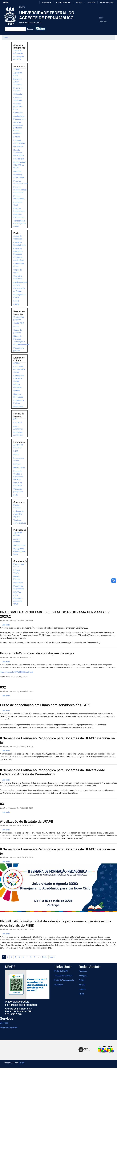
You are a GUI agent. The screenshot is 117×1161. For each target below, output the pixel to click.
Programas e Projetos (18, 401)
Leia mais (6, 625)
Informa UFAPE (16, 571)
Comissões (18, 113)
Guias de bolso (19, 545)
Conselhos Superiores (17, 99)
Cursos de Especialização (19, 243)
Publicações (18, 407)
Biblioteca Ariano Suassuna (17, 82)
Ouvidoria (17, 171)
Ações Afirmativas (18, 427)
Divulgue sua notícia (18, 565)
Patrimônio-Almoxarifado (18, 176)
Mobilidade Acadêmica (18, 433)
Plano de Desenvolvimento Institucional (20, 190)
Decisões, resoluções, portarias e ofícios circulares (18, 127)
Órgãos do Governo (107, 2)
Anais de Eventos (16, 540)
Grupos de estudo (17, 271)
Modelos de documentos (18, 587)
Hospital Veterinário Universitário (18, 153)
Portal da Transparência (64, 980)
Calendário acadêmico (17, 277)
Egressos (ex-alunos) (18, 459)
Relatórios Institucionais (18, 216)
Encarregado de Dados (18, 58)
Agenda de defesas (17, 534)
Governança (18, 146)
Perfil (15, 495)
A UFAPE (16, 69)
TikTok (81, 994)
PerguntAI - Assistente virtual (17, 601)
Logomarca (18, 582)
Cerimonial (17, 94)
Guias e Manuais (16, 577)
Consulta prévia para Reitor (17, 106)
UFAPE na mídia (17, 593)
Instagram (83, 976)
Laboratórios (18, 159)
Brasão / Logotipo (17, 506)
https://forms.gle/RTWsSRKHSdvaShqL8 (16, 672)
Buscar (30, 29)
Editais (16, 301)
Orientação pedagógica (18, 490)
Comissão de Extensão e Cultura (18, 378)
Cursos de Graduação (17, 237)
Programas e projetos (18, 349)
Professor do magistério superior (18, 514)
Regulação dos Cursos (19, 296)
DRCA (15, 451)
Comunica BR (46, 2)
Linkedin (82, 989)
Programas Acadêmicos (18, 258)
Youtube (82, 985)
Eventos (16, 391)
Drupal (21, 1063)
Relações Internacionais (19, 209)
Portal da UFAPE (61, 971)
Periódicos (58, 985)
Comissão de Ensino (18, 265)
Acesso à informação (63, 2)
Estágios (16, 464)
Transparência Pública (63, 976)
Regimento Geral (17, 203)
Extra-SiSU (17, 423)
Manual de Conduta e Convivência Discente (18, 475)
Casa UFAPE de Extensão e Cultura (19, 369)
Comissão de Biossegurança (19, 117)
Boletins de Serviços (17, 89)
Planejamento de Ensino (19, 289)
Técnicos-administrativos (19, 521)
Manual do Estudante (17, 484)
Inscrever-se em (3, 962)
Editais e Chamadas (17, 385)
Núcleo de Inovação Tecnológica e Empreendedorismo (21, 340)
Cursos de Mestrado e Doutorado (18, 251)
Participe (79, 2)
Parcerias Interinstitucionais (20, 182)
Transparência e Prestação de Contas (19, 223)
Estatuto (16, 137)
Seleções (103, 21)
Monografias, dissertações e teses (19, 551)
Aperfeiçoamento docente (20, 283)
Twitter (81, 980)
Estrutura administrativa (19, 141)
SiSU (15, 419)
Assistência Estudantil (18, 446)
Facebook (83, 971)
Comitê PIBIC (18, 323)
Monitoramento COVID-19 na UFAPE (19, 165)
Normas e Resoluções (18, 395)
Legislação (91, 2)
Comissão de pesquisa (18, 318)
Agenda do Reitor (17, 74)
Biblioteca (4, 1023)
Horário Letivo (19, 468)
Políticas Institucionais (18, 197)
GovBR (6, 2)
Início (101, 18)
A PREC (16, 363)
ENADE (16, 304)
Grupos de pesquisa (17, 331)
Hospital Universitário (8, 1027)
